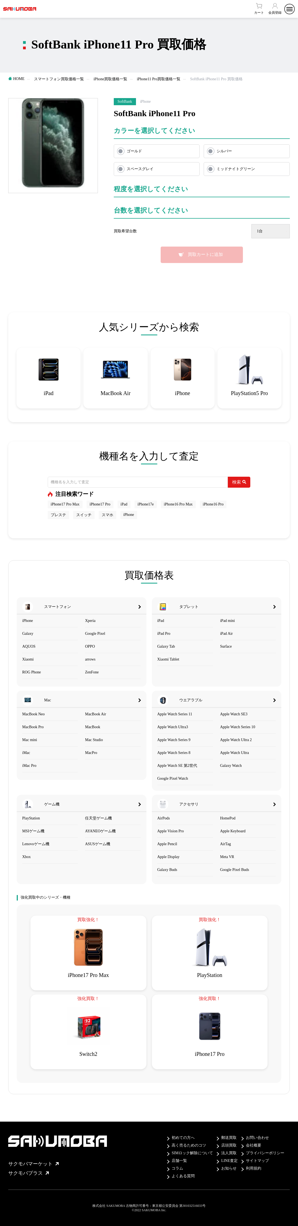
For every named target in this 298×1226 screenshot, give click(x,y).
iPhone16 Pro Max (178, 504)
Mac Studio (94, 740)
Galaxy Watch (231, 766)
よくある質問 (183, 1176)
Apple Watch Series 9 (174, 740)
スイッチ (84, 515)
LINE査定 (229, 1161)
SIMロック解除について (192, 1153)
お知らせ (229, 1168)
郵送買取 (229, 1138)
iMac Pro (29, 766)
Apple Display (168, 857)
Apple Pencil (167, 844)
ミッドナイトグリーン (236, 169)
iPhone (128, 515)
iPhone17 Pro (100, 504)
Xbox (26, 857)
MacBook (92, 727)
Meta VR (227, 857)
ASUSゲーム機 (97, 844)
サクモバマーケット (33, 1164)
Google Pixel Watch (172, 778)
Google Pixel (95, 633)
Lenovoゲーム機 (35, 844)
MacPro (91, 753)
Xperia (90, 621)
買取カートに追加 (205, 254)
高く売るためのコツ (189, 1145)
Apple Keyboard (233, 831)
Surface (226, 646)
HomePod (227, 818)
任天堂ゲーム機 (98, 818)
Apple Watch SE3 (234, 714)
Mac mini (29, 740)
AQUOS (28, 646)
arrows (90, 659)
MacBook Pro (33, 727)
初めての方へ (183, 1138)
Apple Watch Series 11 (174, 714)
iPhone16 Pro (213, 504)
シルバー (224, 151)
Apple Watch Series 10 (237, 727)
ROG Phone (31, 672)
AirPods (163, 818)
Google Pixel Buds (234, 870)
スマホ (107, 515)
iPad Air (226, 633)
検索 (239, 482)
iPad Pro (164, 633)
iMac (26, 753)
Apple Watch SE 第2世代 (177, 766)
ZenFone (92, 672)
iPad (124, 504)
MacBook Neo (33, 714)
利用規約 (253, 1168)
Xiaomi (28, 659)
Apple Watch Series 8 (174, 753)
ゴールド (134, 151)
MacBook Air (95, 714)
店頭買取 (229, 1145)
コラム (177, 1168)
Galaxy (27, 633)
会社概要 (253, 1145)
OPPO (90, 646)
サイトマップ (257, 1161)
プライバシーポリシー (265, 1153)
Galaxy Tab (166, 646)
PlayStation (31, 818)
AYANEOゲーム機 (100, 831)
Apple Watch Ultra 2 (236, 740)
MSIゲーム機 (33, 831)
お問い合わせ (257, 1138)
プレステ (58, 515)
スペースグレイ (140, 169)
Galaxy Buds (167, 870)
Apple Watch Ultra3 (172, 727)
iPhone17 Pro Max (65, 504)
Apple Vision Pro (170, 831)
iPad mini (227, 621)
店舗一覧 (179, 1161)
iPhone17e (146, 504)
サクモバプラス (28, 1173)
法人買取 (229, 1153)
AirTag (225, 844)
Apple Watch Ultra (234, 753)
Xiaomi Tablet (168, 659)
